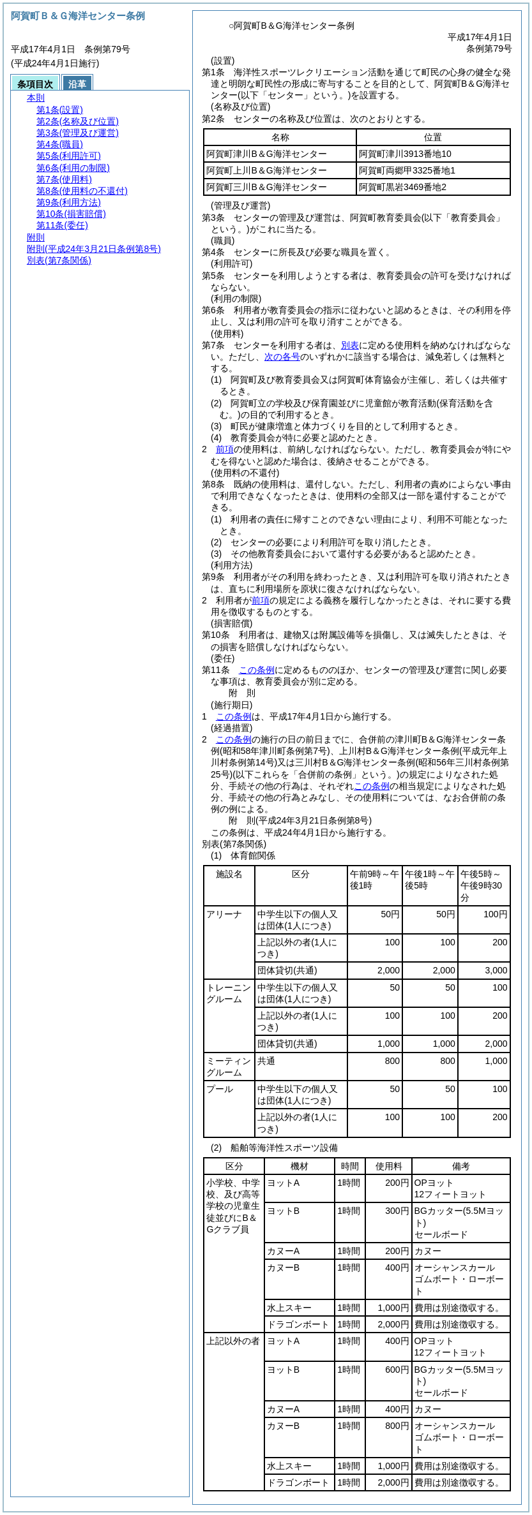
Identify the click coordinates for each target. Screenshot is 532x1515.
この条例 (257, 670)
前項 (225, 449)
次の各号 (282, 356)
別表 (350, 345)
